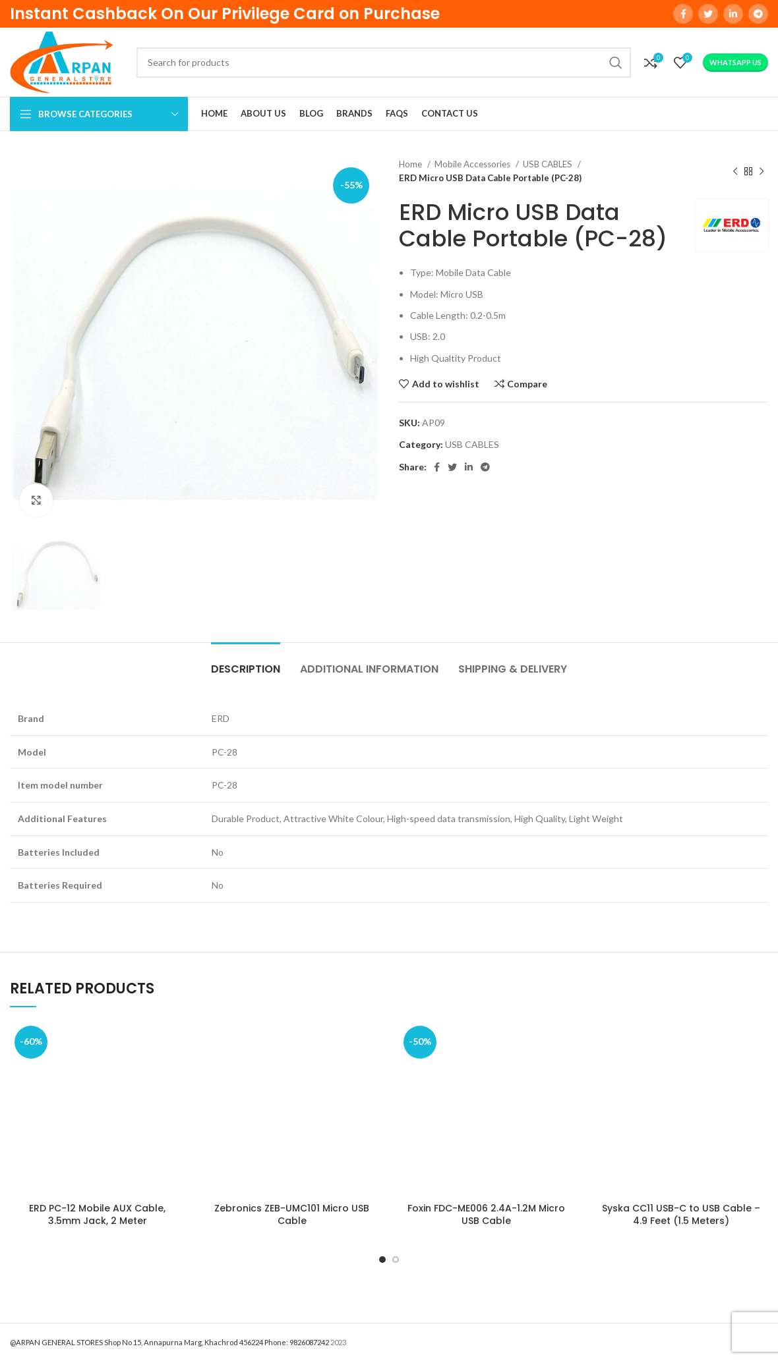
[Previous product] (735, 171)
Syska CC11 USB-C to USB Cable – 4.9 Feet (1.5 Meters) (681, 1215)
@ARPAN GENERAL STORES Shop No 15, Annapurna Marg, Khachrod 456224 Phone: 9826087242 (169, 1342)
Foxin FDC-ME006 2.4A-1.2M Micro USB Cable (486, 1215)
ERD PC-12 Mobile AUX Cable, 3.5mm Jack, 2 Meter (97, 1215)
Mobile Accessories (473, 164)
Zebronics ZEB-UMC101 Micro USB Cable (291, 1215)
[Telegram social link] (758, 14)
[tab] (245, 662)
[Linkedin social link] (733, 14)
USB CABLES (548, 164)
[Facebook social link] (683, 14)
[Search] (383, 62)
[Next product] (761, 171)
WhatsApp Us (735, 62)
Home (411, 164)
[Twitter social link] (708, 14)
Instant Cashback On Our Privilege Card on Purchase (225, 13)
